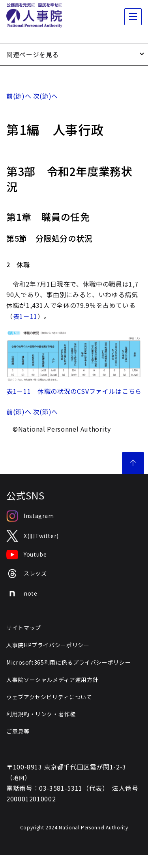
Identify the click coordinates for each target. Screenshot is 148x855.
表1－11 (25, 316)
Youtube (26, 554)
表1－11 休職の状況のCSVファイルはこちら (74, 391)
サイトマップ (23, 627)
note (21, 594)
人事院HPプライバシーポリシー (48, 645)
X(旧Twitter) (32, 536)
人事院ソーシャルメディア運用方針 (52, 680)
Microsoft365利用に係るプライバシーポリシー (68, 662)
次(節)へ (45, 96)
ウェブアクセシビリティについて (49, 697)
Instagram (30, 516)
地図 (18, 778)
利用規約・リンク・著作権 (41, 714)
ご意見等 (18, 731)
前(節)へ (18, 96)
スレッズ (26, 573)
